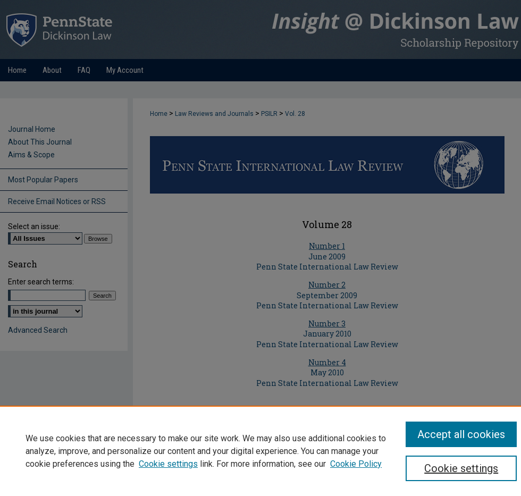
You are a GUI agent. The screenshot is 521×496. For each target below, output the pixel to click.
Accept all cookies (461, 434)
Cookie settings (168, 464)
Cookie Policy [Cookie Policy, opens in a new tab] (356, 464)
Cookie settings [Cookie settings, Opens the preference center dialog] (461, 468)
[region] (260, 451)
